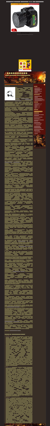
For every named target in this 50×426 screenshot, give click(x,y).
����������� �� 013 (39, 99)
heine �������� (37, 124)
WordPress (31, 425)
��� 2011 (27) (36, 108)
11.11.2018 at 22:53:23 (8, 336)
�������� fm (37, 118)
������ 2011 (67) (37, 104)
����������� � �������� (12, 321)
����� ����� (37, 93)
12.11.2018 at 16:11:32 (9, 367)
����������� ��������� (12, 162)
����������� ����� (14, 84)
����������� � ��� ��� (26, 246)
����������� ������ (19, 271)
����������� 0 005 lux (39, 100)
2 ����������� (16, 73)
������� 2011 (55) (38, 103)
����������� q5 (38, 98)
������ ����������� (22, 98)
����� (36, 109)
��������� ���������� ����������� (38, 127)
